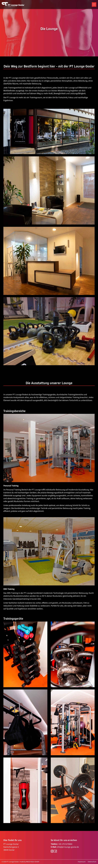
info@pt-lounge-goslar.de (68, 847)
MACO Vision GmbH (32, 862)
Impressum (82, 862)
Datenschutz (92, 862)
